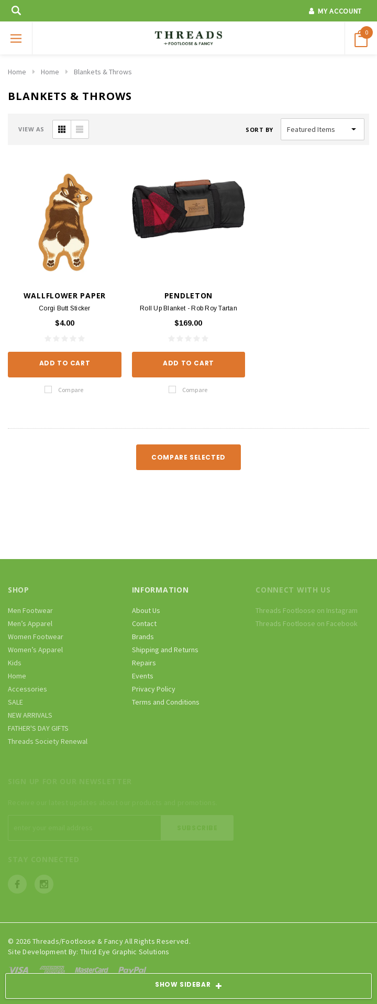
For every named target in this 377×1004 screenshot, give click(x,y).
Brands (143, 636)
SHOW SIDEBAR (188, 986)
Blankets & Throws (103, 71)
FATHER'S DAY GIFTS (38, 728)
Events (142, 676)
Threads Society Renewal (47, 741)
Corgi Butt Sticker (64, 308)
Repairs (144, 662)
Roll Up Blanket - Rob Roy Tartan (188, 308)
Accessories (27, 689)
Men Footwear (30, 610)
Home (17, 71)
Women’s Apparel (35, 649)
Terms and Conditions (165, 702)
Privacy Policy (153, 689)
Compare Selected (188, 457)
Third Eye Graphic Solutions (125, 951)
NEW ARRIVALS (30, 715)
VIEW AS (31, 129)
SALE (15, 702)
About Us (146, 610)
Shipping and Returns (165, 649)
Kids (14, 662)
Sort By (259, 129)
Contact (144, 623)
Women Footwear (35, 636)
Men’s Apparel (30, 623)
